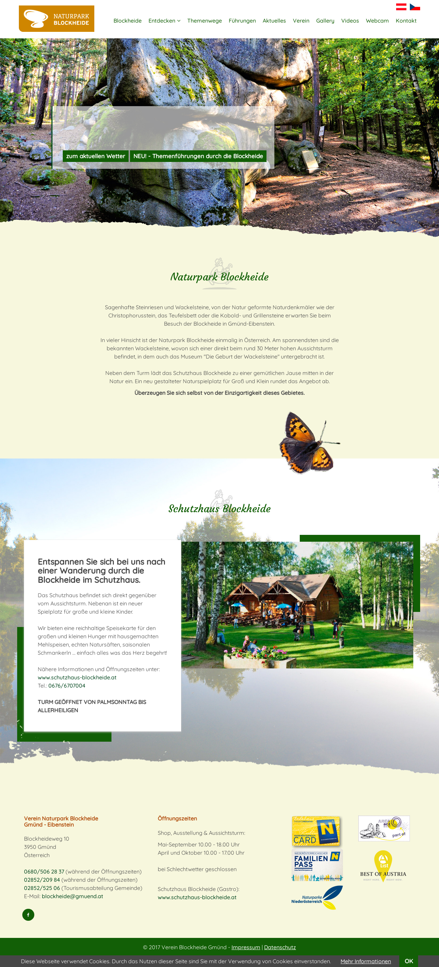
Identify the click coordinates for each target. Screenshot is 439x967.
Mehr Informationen (366, 961)
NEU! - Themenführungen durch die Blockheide (198, 156)
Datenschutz (280, 947)
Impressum (246, 947)
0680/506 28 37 (44, 871)
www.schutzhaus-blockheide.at (77, 677)
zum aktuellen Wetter (95, 156)
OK (409, 961)
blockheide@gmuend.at (72, 896)
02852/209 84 (42, 879)
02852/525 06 (42, 887)
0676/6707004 (66, 685)
